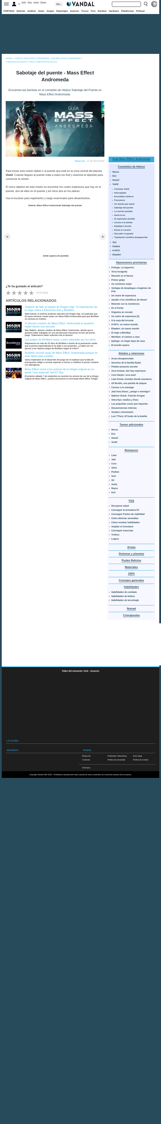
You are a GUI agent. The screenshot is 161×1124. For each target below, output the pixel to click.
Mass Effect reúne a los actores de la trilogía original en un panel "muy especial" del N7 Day (59, 371)
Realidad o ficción (122, 226)
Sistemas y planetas (131, 553)
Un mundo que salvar (124, 204)
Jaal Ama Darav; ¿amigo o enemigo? (130, 391)
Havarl (115, 180)
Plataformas (127, 11)
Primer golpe (118, 280)
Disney (43, 2)
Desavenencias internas (124, 408)
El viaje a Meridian (121, 332)
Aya (114, 242)
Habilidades (131, 586)
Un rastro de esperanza (123, 295)
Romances (131, 450)
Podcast (140, 11)
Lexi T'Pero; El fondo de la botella (129, 416)
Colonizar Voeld (121, 189)
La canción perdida (123, 211)
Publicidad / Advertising (117, 756)
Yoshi (23, 2)
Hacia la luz (119, 215)
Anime (36, 2)
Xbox (30, 2)
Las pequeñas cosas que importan (129, 404)
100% (131, 573)
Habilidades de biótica (123, 596)
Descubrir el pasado (123, 234)
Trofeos (115, 534)
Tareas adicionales (131, 424)
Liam (114, 455)
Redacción (80, 161)
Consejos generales (131, 580)
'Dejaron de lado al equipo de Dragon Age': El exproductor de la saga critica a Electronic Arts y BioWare (61, 308)
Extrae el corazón (122, 230)
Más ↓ (58, 4)
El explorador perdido (124, 219)
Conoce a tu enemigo (122, 387)
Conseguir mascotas (122, 530)
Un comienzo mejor (121, 284)
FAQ (131, 500)
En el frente (117, 308)
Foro (93, 11)
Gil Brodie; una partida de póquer (129, 383)
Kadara (116, 246)
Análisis (31, 11)
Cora (113, 463)
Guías (41, 11)
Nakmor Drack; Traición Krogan (128, 395)
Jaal (113, 459)
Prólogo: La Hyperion (122, 267)
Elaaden (116, 254)
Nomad (131, 608)
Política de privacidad (116, 760)
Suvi (113, 476)
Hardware (114, 11)
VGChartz (86, 768)
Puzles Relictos (131, 560)
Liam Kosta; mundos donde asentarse (131, 379)
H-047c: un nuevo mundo (124, 324)
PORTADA (9, 11)
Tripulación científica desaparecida (130, 237)
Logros (115, 539)
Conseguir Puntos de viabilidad (128, 514)
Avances (74, 11)
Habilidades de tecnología (125, 600)
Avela (114, 484)
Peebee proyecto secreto (124, 366)
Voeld (115, 184)
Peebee (115, 472)
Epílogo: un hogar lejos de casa (128, 341)
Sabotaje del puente (123, 208)
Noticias (21, 11)
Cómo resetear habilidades (125, 522)
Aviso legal (137, 756)
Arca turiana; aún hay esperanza (128, 371)
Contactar (86, 760)
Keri (113, 492)
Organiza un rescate (122, 312)
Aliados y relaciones (131, 353)
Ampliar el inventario (122, 526)
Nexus (115, 172)
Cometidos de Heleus (131, 166)
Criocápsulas (131, 615)
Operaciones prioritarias (131, 262)
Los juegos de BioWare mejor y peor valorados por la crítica (60, 339)
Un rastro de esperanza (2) (125, 316)
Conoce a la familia (123, 222)
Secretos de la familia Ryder (126, 362)
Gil (112, 480)
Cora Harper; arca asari (123, 375)
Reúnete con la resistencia (125, 304)
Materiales (131, 567)
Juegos (50, 11)
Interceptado (120, 193)
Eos (114, 176)
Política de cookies (140, 760)
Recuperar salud (120, 506)
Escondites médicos (124, 196)
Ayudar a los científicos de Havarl (129, 299)
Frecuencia (119, 200)
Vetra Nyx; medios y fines (124, 400)
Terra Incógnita (119, 271)
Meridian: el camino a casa (125, 337)
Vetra (114, 467)
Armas (131, 547)
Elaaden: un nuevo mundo (125, 328)
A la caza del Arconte (122, 320)
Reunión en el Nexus (122, 276)
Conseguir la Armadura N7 (125, 510)
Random (102, 11)
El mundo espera (120, 345)
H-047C (116, 250)
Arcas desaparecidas (122, 358)
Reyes (114, 488)
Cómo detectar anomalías (124, 518)
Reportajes (62, 11)
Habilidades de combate (124, 592)
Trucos (85, 11)
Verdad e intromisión (122, 412)
